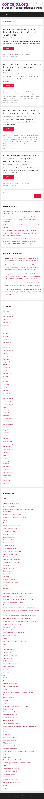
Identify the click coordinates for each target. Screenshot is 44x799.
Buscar (5, 193)
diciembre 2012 (7, 469)
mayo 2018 (6, 362)
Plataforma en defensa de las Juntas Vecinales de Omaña (20, 726)
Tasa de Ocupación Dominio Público (14, 760)
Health (5, 638)
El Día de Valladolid (9, 579)
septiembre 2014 (8, 424)
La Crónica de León (9, 661)
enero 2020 (6, 345)
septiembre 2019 (8, 350)
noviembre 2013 (8, 444)
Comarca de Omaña (9, 537)
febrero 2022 (7, 322)
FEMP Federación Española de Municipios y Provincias (19, 621)
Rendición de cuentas (9, 746)
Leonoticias (6, 672)
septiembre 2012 (8, 478)
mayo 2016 (6, 381)
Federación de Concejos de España (13, 596)
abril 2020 (6, 336)
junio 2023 (6, 311)
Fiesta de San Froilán (9, 627)
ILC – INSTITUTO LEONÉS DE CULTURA (15, 641)
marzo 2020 (6, 339)
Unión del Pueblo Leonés (10, 780)
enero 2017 (6, 376)
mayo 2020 (6, 333)
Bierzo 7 (5, 520)
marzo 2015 (6, 413)
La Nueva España (8, 666)
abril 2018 (6, 365)
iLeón (4, 644)
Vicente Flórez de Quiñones (11, 782)
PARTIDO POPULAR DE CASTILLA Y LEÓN (15, 706)
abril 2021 (6, 325)
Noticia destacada (8, 698)
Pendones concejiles (9, 717)
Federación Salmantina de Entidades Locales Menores (19, 616)
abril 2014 (6, 432)
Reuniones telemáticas (10, 748)
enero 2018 (6, 367)
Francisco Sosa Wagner (10, 635)
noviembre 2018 (8, 356)
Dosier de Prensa (8, 574)
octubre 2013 (7, 447)
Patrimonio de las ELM (10, 715)
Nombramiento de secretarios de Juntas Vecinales (18, 692)
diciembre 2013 (7, 441)
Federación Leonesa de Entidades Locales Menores (17, 94)
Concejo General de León (13, 135)
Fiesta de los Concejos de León (12, 624)
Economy (6, 576)
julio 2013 (6, 452)
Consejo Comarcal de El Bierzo (12, 562)
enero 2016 (6, 393)
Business (6, 523)
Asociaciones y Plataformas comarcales (15, 517)
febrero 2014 (7, 438)
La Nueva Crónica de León (11, 664)
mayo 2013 (6, 458)
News (5, 689)
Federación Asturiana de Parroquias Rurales (16, 591)
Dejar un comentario (11, 56)
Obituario (6, 703)
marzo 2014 (6, 435)
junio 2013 (6, 455)
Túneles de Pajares (9, 774)
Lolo (4, 675)
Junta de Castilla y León (10, 655)
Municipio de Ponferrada (10, 686)
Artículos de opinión (9, 506)
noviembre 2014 (8, 418)
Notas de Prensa (8, 695)
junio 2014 (6, 427)
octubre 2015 (7, 401)
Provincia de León (8, 729)
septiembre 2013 (8, 449)
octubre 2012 (7, 475)
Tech (4, 765)
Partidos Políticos (8, 709)
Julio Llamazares (8, 652)
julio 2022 (6, 319)
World (5, 788)
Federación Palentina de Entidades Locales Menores (18, 608)
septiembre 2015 (8, 404)
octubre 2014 (7, 421)
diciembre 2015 (7, 396)
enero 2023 (6, 314)
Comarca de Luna (8, 534)
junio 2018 (6, 359)
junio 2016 (6, 379)
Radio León (6, 734)
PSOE (5, 731)
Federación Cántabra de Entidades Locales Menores (19, 593)
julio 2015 (6, 407)
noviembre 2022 (8, 316)
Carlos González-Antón (10, 528)
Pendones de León (8, 720)
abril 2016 (6, 384)
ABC (4, 498)
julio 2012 (6, 483)
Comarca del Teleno (9, 543)
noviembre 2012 (8, 472)
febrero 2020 (7, 342)
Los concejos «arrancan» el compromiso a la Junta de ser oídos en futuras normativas (22, 67)
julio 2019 (6, 353)
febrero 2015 (7, 415)
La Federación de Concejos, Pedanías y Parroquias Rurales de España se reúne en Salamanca (20, 32)
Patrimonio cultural (9, 712)
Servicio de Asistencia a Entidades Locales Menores (18, 751)
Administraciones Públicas (11, 504)
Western (5, 785)
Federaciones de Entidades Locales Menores (18, 54)
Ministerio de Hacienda (10, 683)
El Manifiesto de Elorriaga (10, 582)
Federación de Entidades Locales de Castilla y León (20, 92)
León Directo (7, 669)
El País (5, 585)
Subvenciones (7, 757)
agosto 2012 (6, 480)
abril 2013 (6, 461)
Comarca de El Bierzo (9, 531)
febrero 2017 (7, 373)
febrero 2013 (7, 466)
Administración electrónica (11, 501)
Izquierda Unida (8, 647)
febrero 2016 (7, 390)
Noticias (5, 700)
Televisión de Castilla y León (11, 768)
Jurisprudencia (7, 658)
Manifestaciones (8, 678)
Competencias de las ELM (11, 548)
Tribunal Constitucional (10, 771)
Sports (5, 754)
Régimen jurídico (8, 743)
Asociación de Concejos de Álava (13, 514)
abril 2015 (6, 410)
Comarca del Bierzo (9, 540)
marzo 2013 (6, 463)
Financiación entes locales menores (14, 633)
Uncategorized (7, 777)
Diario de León (7, 565)
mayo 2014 (6, 430)
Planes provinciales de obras (11, 723)
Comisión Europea (8, 545)
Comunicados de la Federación (12, 551)
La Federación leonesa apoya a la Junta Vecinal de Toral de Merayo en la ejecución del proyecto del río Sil (21, 158)
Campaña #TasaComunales (11, 526)
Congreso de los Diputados (11, 560)
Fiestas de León (8, 630)
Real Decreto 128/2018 (10, 737)
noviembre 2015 (8, 399)
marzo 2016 (6, 387)
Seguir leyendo (8, 48)
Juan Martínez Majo (9, 649)
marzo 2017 (6, 370)
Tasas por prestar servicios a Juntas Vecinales (17, 763)
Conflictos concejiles (9, 557)
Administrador (25, 38)
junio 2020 (6, 331)
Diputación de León (9, 568)
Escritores (6, 588)
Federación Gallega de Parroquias (13, 602)
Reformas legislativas (9, 740)
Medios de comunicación (10, 681)
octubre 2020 (7, 328)
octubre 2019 (7, 348)
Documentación (8, 571)
